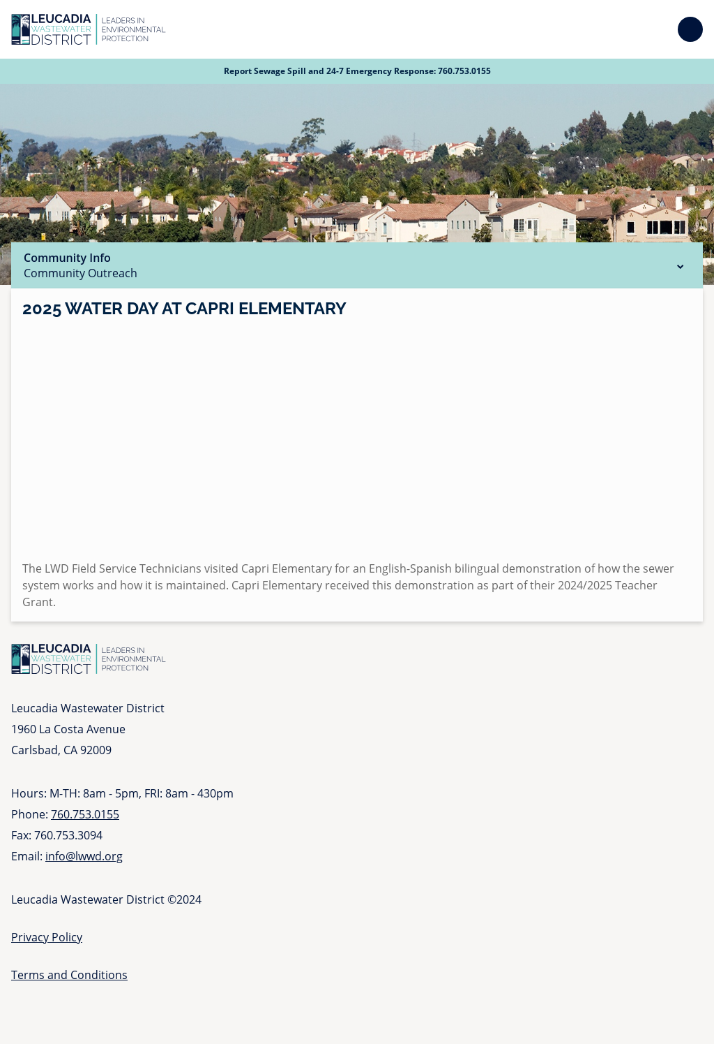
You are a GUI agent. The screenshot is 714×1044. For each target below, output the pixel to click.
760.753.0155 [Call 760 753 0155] (464, 71)
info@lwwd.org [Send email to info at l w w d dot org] (84, 856)
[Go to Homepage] (88, 29)
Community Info (357, 265)
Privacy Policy (46, 937)
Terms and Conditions (69, 975)
